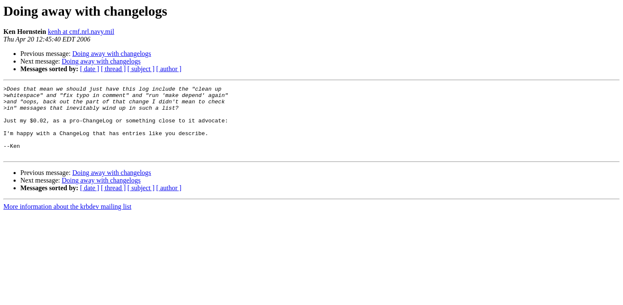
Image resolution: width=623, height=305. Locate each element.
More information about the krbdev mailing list (67, 220)
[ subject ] (141, 68)
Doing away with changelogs (111, 53)
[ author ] (169, 68)
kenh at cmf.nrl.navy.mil (81, 31)
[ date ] (89, 68)
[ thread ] (113, 68)
